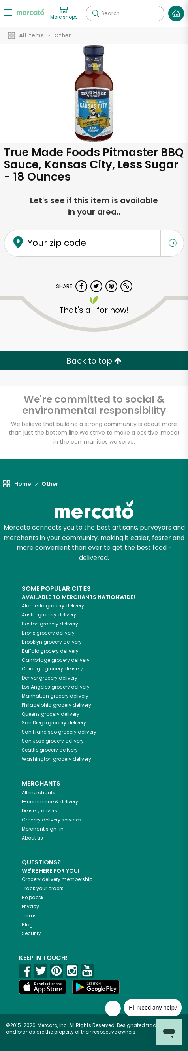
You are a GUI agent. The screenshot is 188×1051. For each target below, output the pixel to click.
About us (32, 837)
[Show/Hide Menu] (8, 12)
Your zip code (57, 243)
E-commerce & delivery (50, 801)
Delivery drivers (39, 810)
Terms (29, 915)
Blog (27, 924)
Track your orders (43, 888)
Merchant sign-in (43, 828)
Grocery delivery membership (57, 879)
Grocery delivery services (51, 819)
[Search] (125, 13)
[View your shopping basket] (176, 13)
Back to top (94, 360)
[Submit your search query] (95, 13)
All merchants (38, 792)
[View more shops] (64, 13)
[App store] (42, 987)
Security (31, 933)
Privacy (30, 906)
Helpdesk (32, 897)
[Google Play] (96, 987)
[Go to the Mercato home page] (30, 11)
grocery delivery (53, 605)
